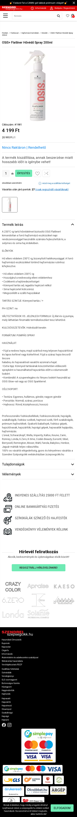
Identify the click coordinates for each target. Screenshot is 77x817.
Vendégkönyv (8, 676)
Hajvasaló (6, 698)
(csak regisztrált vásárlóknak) (52, 189)
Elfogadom (62, 808)
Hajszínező (7, 705)
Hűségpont (7, 687)
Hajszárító (6, 702)
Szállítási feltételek (10, 669)
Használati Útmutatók (11, 640)
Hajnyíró (5, 720)
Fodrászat (15, 33)
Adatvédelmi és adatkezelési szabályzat (20, 657)
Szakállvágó (7, 713)
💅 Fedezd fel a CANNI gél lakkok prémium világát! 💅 (38, 2)
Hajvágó (5, 716)
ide (44, 814)
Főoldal (5, 33)
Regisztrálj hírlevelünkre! (38, 567)
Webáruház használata (12, 661)
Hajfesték (6, 694)
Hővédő (45, 33)
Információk (7, 654)
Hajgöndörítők (8, 690)
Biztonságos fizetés (11, 683)
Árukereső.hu (13, 794)
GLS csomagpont (9, 680)
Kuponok (6, 643)
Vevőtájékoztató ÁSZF (12, 664)
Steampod (6, 709)
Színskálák (6, 672)
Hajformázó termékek (30, 33)
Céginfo (5, 650)
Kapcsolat (6, 647)
